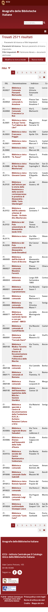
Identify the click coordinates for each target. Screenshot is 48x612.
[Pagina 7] (40, 72)
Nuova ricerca (37, 59)
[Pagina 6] (35, 72)
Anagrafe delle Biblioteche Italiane (19, 13)
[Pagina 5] (31, 72)
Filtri (6, 68)
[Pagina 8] (44, 72)
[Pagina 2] (17, 72)
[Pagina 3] (22, 72)
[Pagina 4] (26, 72)
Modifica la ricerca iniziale (15, 59)
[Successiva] (44, 77)
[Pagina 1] (13, 72)
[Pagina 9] (40, 77)
